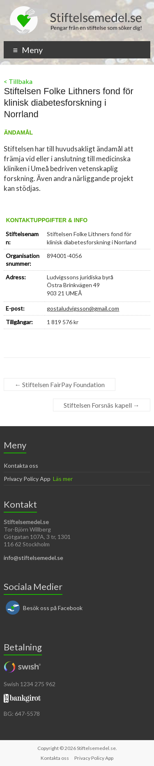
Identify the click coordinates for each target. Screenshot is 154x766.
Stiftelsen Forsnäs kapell (102, 405)
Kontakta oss (21, 465)
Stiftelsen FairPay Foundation (59, 384)
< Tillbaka (18, 81)
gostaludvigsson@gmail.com (83, 308)
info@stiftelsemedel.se (33, 557)
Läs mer (63, 478)
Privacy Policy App (27, 478)
